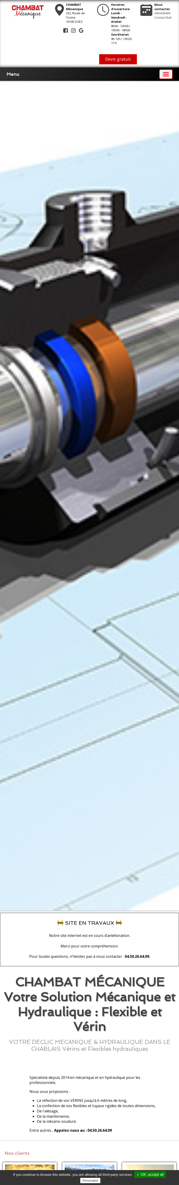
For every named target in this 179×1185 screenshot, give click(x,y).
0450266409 (162, 13)
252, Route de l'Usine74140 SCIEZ (75, 13)
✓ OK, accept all (150, 1174)
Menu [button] (12, 74)
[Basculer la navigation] (166, 74)
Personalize (90, 1180)
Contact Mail (162, 17)
